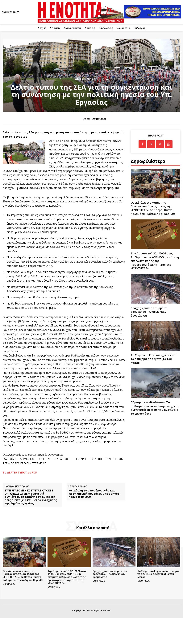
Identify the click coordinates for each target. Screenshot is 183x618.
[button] (11, 12)
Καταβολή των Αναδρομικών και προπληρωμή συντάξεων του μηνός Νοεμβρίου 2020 (94, 494)
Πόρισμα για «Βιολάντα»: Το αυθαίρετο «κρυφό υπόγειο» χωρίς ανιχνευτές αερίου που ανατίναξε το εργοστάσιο (155, 407)
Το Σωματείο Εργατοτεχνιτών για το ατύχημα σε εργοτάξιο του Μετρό (154, 358)
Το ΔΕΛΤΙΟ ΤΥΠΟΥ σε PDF (20, 472)
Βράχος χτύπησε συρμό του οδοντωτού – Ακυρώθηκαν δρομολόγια (150, 311)
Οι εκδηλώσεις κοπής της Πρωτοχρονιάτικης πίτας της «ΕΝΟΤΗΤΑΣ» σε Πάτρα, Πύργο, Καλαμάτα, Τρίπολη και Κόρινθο (153, 208)
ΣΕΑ (105, 79)
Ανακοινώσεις (87, 79)
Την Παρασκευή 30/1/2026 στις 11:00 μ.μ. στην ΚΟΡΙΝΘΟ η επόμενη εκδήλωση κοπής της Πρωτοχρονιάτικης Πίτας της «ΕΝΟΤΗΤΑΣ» (155, 261)
